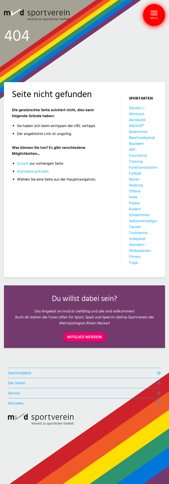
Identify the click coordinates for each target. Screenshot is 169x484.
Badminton (138, 132)
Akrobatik (137, 120)
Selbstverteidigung (145, 221)
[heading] (84, 373)
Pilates (134, 203)
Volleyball (137, 239)
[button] (154, 15)
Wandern (137, 245)
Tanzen (135, 227)
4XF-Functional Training (138, 155)
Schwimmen (139, 215)
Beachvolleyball (142, 137)
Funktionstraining (144, 167)
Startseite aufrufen (33, 171)
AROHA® (136, 126)
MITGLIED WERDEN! (84, 337)
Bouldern (136, 143)
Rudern (135, 209)
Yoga (133, 262)
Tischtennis (138, 233)
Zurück (23, 163)
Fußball (135, 173)
